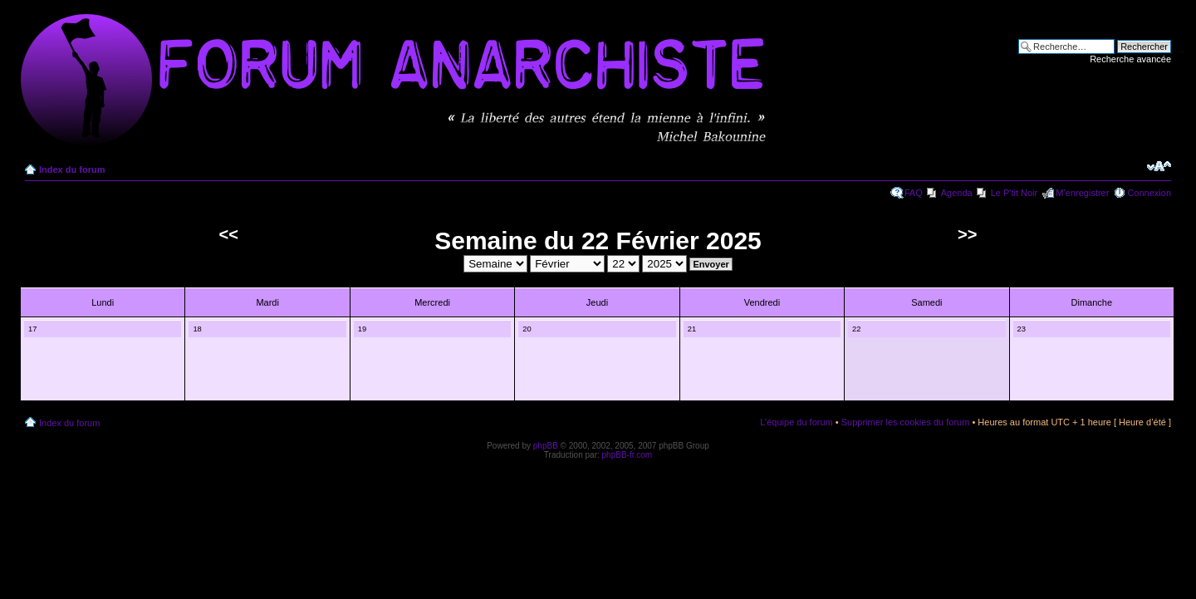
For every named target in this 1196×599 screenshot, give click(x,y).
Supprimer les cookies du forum (905, 422)
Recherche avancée (1130, 59)
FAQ (913, 193)
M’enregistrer (1082, 193)
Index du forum (72, 169)
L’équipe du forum (796, 422)
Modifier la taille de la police (1159, 166)
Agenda (957, 193)
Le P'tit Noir (1014, 193)
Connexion (1149, 193)
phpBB (545, 445)
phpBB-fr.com (627, 454)
